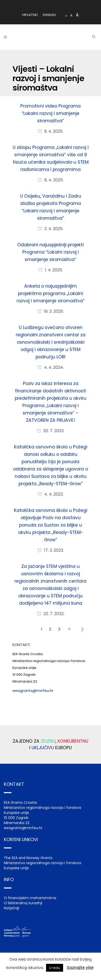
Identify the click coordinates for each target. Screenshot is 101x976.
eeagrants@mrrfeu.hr (32, 690)
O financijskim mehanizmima (30, 897)
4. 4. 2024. (50, 367)
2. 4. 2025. (50, 229)
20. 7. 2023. (50, 431)
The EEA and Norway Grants (28, 857)
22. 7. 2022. (50, 614)
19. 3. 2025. (50, 311)
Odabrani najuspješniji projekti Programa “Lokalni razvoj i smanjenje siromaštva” (50, 252)
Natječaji (11, 908)
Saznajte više (80, 967)
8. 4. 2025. (51, 180)
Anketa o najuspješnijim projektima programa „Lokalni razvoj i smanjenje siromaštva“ (51, 293)
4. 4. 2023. (51, 494)
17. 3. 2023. (50, 550)
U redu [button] (54, 967)
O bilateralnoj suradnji (23, 902)
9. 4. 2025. (50, 131)
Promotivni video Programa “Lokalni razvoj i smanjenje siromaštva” (50, 113)
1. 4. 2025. (50, 270)
